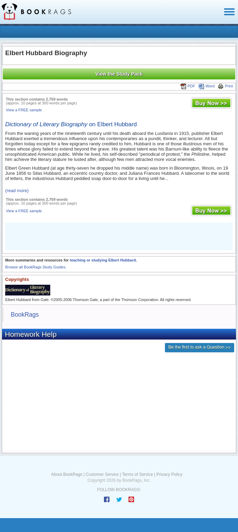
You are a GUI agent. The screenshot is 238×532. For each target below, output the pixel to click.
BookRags (25, 314)
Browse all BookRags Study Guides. (36, 267)
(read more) (17, 190)
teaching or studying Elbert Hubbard (103, 260)
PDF (187, 86)
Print (225, 86)
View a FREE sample (24, 110)
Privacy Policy (169, 474)
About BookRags (66, 474)
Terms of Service (137, 474)
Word (206, 86)
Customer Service (102, 474)
